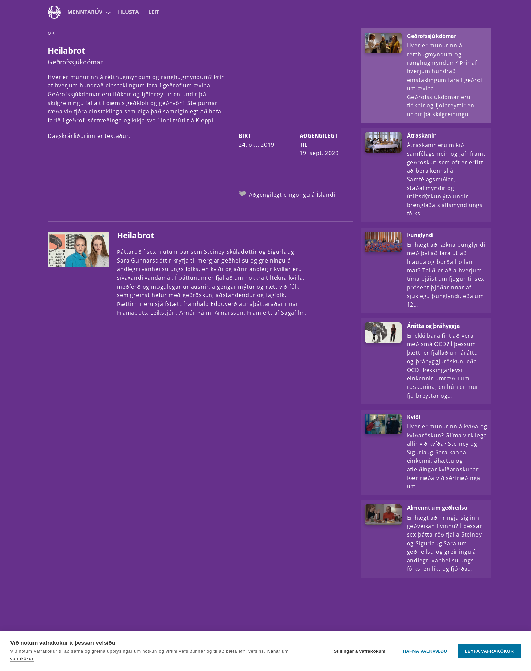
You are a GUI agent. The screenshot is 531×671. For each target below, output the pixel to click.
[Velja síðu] (107, 12)
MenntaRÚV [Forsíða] (84, 12)
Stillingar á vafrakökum (359, 651)
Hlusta (128, 12)
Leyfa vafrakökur (489, 651)
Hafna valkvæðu (425, 651)
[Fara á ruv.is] (54, 12)
